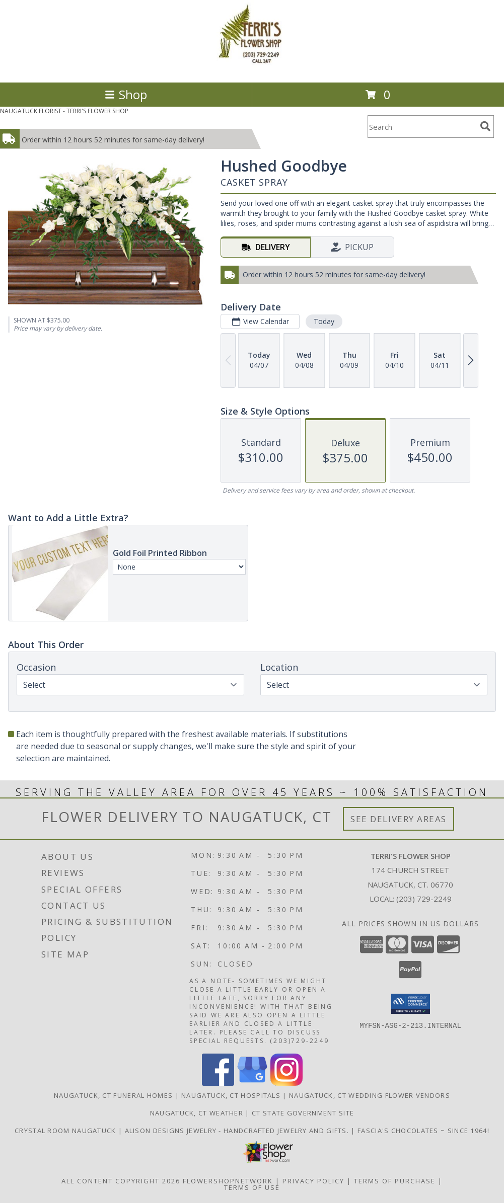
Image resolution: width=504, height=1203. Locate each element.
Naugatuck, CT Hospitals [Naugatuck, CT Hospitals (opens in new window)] (230, 1095)
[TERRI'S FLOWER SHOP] (252, 67)
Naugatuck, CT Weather (196, 1112)
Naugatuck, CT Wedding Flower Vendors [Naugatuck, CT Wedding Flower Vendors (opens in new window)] (369, 1095)
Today (324, 321)
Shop (126, 94)
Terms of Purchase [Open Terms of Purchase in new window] (395, 1180)
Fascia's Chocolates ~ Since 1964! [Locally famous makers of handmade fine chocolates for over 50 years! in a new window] (423, 1130)
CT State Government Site (303, 1112)
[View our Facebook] (218, 1083)
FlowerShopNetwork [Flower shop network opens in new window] (228, 1180)
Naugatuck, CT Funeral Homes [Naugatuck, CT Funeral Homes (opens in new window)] (113, 1095)
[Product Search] (422, 126)
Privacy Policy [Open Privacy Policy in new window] (313, 1180)
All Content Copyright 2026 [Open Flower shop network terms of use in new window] (120, 1180)
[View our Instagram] (286, 1083)
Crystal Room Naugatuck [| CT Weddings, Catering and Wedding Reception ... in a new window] (66, 1130)
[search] (485, 126)
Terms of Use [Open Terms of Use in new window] (252, 1187)
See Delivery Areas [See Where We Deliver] (398, 819)
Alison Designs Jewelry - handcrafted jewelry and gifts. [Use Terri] (238, 1130)
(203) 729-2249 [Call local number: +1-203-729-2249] (424, 899)
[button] (410, 1004)
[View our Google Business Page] (252, 1083)
